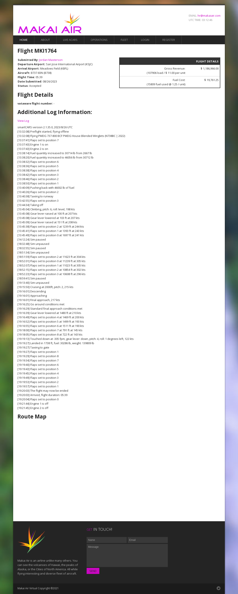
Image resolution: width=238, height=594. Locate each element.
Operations (99, 40)
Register (168, 40)
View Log (23, 121)
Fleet (124, 40)
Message (127, 555)
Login (145, 40)
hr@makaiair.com (209, 15)
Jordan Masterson (51, 60)
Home (24, 40)
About (45, 40)
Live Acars (70, 40)
